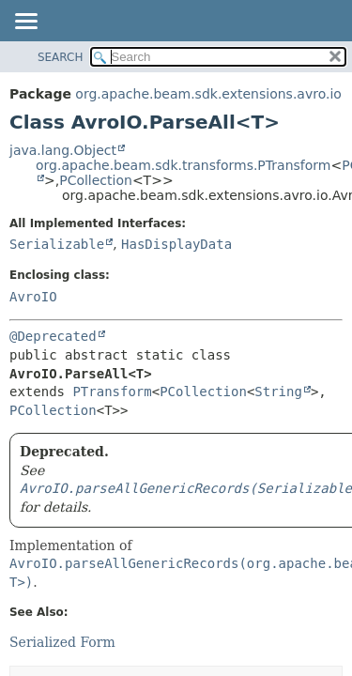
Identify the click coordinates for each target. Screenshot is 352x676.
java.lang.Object (62, 150)
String (278, 391)
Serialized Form (62, 642)
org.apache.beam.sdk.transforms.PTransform (183, 165)
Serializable (56, 244)
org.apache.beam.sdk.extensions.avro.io (208, 93)
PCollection (95, 180)
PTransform (111, 391)
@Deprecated (53, 336)
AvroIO (33, 296)
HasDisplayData (176, 244)
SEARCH (61, 57)
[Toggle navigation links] (25, 22)
